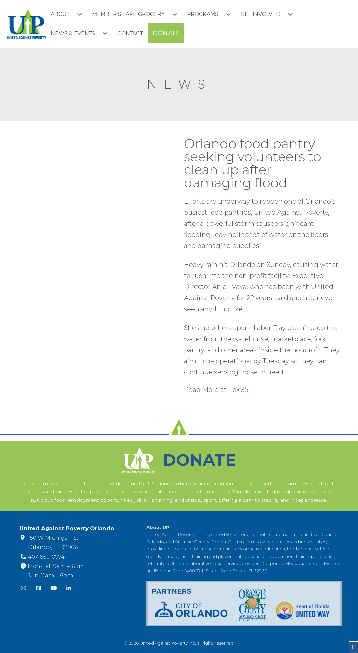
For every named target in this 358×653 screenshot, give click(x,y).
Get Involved (260, 14)
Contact (130, 33)
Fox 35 (238, 390)
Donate (166, 33)
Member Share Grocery (128, 14)
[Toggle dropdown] (82, 14)
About (60, 14)
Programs (202, 14)
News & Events (73, 33)
